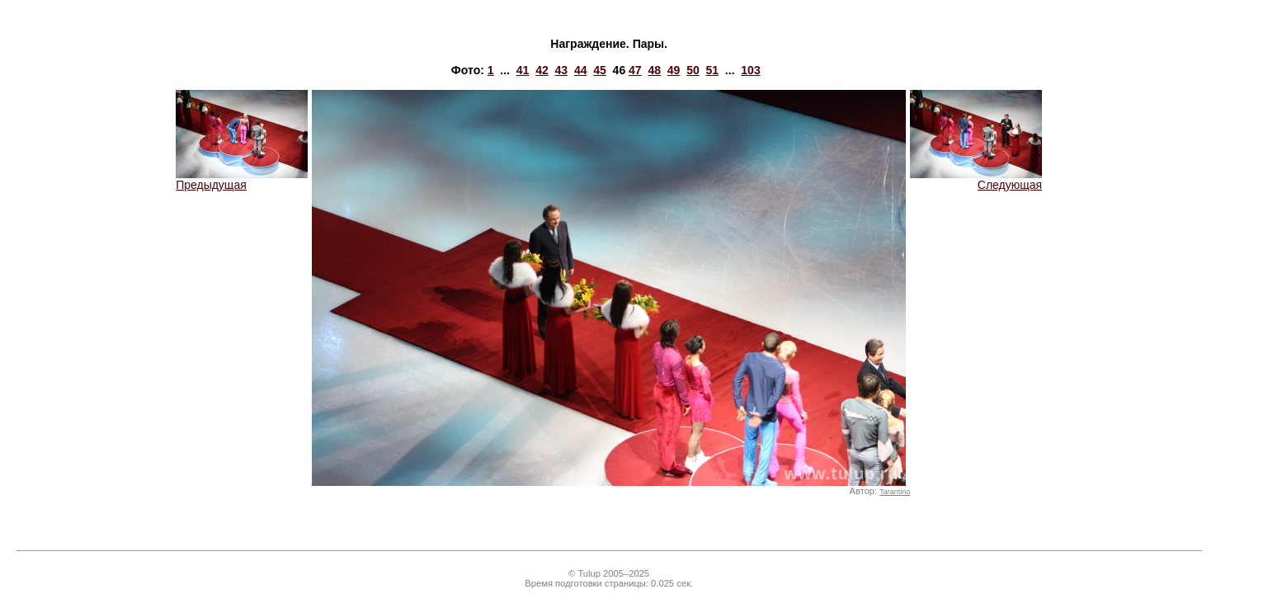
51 (712, 70)
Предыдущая (242, 179)
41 (523, 70)
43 (561, 70)
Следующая (976, 179)
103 (750, 70)
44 (580, 70)
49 (674, 70)
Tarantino (894, 492)
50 (693, 70)
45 (599, 70)
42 (542, 70)
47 (635, 70)
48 (654, 70)
